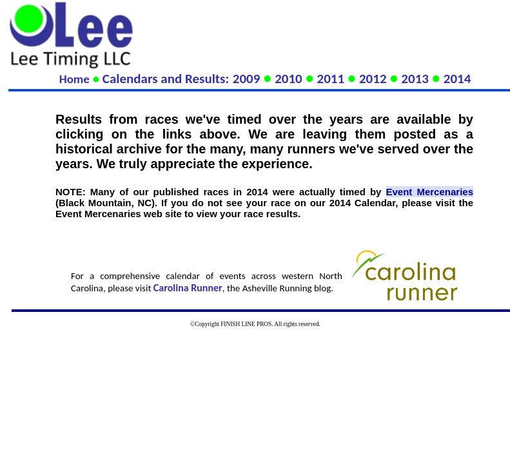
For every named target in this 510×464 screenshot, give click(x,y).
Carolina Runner (187, 288)
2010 (288, 78)
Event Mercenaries (429, 191)
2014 (457, 78)
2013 (415, 78)
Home (74, 79)
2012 (373, 78)
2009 (246, 78)
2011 (331, 78)
